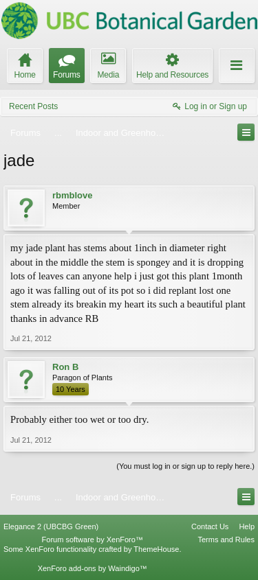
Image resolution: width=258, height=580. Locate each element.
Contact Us (209, 526)
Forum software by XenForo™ (92, 539)
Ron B (65, 367)
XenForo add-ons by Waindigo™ (92, 568)
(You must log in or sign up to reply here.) (185, 466)
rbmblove (72, 195)
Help (247, 526)
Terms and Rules (226, 539)
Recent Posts (33, 106)
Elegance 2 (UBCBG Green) (50, 526)
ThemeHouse (156, 549)
